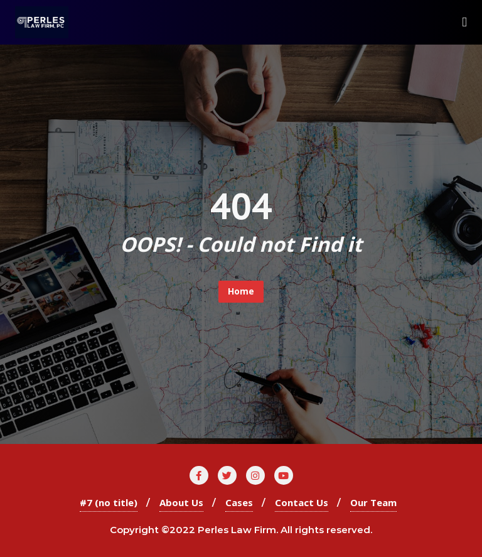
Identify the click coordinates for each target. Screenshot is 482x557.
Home (241, 291)
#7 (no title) (108, 502)
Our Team (373, 502)
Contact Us (301, 502)
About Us (181, 502)
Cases (239, 502)
